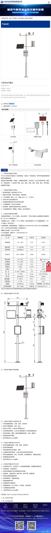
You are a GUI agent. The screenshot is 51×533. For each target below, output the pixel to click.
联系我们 (25, 507)
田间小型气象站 (29, 18)
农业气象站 (21, 18)
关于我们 (15, 507)
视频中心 (6, 507)
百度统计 (35, 507)
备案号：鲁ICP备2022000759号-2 (41, 518)
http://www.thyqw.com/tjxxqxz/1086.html (17, 494)
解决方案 (35, 505)
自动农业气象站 (9, 497)
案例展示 (45, 505)
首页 (10, 18)
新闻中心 (25, 505)
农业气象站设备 (9, 501)
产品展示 (15, 18)
